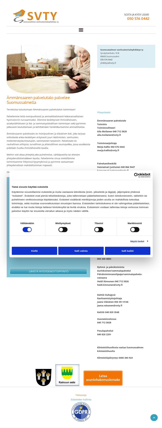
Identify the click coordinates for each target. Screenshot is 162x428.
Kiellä (34, 250)
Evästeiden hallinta (81, 399)
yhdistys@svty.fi (108, 62)
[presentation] (34, 258)
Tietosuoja (81, 395)
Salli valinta (81, 250)
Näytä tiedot (137, 241)
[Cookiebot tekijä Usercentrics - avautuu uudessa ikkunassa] (136, 175)
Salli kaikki (128, 250)
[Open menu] (81, 30)
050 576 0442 (106, 59)
